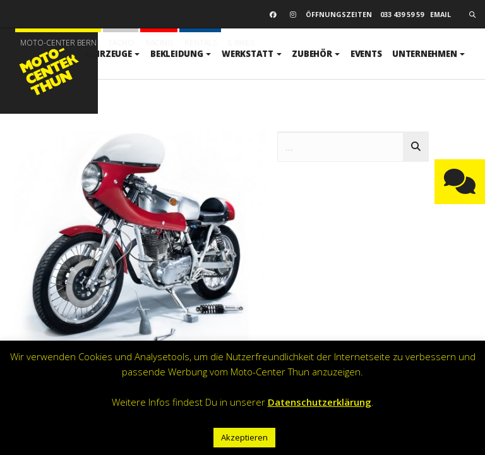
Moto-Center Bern (58, 42)
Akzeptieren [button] (244, 437)
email (440, 14)
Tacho (121, 42)
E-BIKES (241, 42)
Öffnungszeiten (339, 14)
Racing (159, 42)
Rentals (200, 42)
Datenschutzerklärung (319, 402)
